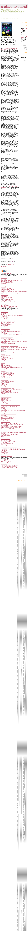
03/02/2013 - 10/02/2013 (22, 872)
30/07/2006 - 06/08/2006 (22, 562)
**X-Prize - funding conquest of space (9, 467)
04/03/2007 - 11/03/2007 (22, 591)
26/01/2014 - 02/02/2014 (22, 912)
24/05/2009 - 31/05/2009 (22, 689)
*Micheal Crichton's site (6, 310)
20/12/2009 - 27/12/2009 (22, 719)
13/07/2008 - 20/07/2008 (22, 645)
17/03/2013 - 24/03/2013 (22, 878)
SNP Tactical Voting (5, 436)
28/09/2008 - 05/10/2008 (22, 656)
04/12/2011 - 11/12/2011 (22, 810)
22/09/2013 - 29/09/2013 (22, 895)
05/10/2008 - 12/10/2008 (22, 657)
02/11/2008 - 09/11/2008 (22, 661)
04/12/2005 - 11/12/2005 (22, 530)
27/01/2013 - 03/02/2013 (22, 871)
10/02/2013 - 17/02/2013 (22, 873)
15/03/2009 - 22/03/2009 (22, 679)
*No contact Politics (5, 403)
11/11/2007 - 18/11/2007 (22, 615)
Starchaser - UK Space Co (7, 443)
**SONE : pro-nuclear (5, 439)
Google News (24, 474)
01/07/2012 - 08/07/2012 (22, 840)
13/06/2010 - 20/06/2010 (22, 745)
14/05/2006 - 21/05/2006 (22, 553)
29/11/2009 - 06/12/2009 (22, 716)
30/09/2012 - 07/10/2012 (22, 853)
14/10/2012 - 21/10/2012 (22, 855)
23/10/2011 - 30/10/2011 (22, 804)
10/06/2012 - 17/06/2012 (22, 837)
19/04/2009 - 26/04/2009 (22, 684)
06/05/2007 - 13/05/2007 (22, 599)
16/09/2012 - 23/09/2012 (22, 851)
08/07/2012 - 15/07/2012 (22, 841)
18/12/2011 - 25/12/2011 (22, 812)
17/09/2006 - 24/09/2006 (22, 568)
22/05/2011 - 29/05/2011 (22, 783)
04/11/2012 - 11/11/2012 (22, 858)
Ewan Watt (3, 332)
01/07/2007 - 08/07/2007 (22, 607)
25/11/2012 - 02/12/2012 (22, 861)
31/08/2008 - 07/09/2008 (22, 652)
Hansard (2, 356)
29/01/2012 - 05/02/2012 (22, 818)
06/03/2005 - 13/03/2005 (22, 499)
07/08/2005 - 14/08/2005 (22, 518)
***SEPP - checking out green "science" (9, 434)
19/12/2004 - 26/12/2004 (22, 488)
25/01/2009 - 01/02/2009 (22, 672)
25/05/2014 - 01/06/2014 (22, 926)
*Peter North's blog (5, 419)
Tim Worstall (3, 451)
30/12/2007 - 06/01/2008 (22, 622)
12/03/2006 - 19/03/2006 (22, 544)
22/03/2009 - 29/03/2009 (22, 680)
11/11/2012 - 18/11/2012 (22, 859)
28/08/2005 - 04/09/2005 (22, 521)
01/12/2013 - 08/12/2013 (22, 905)
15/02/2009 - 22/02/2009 (22, 675)
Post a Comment (10, 264)
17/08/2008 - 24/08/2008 (22, 650)
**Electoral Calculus (5, 329)
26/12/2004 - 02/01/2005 (22, 489)
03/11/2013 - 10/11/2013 (22, 901)
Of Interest (3, 408)
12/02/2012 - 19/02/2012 (22, 820)
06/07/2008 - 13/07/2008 (22, 644)
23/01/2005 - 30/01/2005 (22, 493)
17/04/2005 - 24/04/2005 (22, 505)
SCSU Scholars (22, 432)
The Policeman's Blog (5, 422)
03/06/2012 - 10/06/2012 (22, 836)
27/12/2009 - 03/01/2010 (22, 720)
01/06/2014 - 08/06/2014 (22, 927)
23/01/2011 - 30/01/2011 (22, 767)
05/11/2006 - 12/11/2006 (22, 575)
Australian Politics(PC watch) (7, 289)
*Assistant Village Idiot (6, 288)
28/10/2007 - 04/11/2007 (22, 613)
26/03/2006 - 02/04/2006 (22, 546)
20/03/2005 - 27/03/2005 (22, 501)
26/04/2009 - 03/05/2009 (22, 685)
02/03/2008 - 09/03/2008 (22, 631)
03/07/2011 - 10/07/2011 (22, 789)
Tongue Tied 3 (4, 453)
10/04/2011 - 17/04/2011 (22, 777)
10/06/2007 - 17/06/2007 (22, 604)
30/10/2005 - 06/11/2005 (22, 525)
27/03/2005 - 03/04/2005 (22, 502)
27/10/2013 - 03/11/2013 (22, 900)
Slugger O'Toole (4, 411)
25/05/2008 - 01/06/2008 (22, 638)
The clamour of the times (6, 307)
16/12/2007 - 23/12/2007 (22, 620)
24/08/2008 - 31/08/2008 (22, 651)
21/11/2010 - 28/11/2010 (22, 758)
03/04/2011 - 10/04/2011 (22, 776)
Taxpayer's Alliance (5, 445)
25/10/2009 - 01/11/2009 (22, 711)
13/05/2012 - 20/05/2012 (22, 833)
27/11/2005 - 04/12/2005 (22, 529)
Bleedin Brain (4, 296)
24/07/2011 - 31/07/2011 (22, 792)
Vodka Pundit (4, 464)
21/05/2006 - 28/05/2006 (22, 554)
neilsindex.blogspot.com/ (6, 273)
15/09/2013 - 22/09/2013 (22, 894)
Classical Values (4, 312)
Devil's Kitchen (4, 320)
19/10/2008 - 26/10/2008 (22, 659)
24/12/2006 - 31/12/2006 (22, 582)
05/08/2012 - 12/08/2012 (22, 845)
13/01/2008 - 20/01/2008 (22, 624)
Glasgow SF (3, 351)
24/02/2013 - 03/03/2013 (22, 875)
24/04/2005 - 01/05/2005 (22, 506)
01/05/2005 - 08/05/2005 (22, 507)
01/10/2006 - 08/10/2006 (22, 570)
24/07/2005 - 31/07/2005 (22, 516)
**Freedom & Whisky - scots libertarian (9, 346)
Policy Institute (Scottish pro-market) (9, 423)
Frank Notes (3, 340)
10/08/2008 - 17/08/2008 (22, 649)
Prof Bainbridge (19, 424)
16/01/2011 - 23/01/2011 (22, 766)
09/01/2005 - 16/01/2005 (22, 491)
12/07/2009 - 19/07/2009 (22, 696)
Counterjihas (3, 313)
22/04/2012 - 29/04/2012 (22, 830)
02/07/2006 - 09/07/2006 (22, 560)
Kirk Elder (3, 376)
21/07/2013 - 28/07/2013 (22, 886)
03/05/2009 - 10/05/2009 (22, 686)
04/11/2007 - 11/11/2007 (22, 614)
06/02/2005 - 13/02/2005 (22, 495)
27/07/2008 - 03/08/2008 (22, 647)
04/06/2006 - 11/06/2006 (22, 556)
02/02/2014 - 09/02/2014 (22, 913)
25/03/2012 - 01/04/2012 (22, 826)
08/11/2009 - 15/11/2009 (22, 713)
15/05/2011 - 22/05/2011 (22, 782)
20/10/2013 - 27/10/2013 (22, 899)
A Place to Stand (14, 7)
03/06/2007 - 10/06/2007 (22, 603)
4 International (4, 278)
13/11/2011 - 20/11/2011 (22, 807)
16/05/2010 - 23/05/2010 (22, 741)
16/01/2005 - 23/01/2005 (22, 492)
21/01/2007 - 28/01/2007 (22, 585)
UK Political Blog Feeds (6, 461)
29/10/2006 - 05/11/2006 (22, 574)
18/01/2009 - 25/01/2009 (22, 671)
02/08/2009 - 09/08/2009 (22, 699)
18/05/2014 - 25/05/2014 (22, 925)
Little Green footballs (5, 382)
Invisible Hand (4, 361)
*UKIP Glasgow (4, 459)
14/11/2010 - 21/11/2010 (22, 757)
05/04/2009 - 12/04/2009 (22, 682)
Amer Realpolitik (4, 286)
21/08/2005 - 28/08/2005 (22, 520)
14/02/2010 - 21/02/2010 (22, 727)
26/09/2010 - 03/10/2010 (22, 750)
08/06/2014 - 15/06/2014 (22, 928)
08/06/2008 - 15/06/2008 (22, 640)
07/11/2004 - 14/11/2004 (22, 481)
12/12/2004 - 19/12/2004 (22, 487)
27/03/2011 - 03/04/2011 (22, 775)
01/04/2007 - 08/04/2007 (22, 595)
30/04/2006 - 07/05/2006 (22, 551)
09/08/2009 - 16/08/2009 (22, 700)
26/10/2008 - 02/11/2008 (22, 660)
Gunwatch (3, 354)
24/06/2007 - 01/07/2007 (22, 606)
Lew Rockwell (4, 378)
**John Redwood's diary (6, 369)
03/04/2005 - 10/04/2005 (22, 503)
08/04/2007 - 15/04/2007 (22, 596)
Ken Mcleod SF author (6, 390)
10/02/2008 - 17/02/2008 (22, 628)
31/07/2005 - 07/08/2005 (22, 517)
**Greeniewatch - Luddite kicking (8, 352)
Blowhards (3, 298)
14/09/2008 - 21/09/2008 (22, 654)
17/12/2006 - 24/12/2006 (22, 581)
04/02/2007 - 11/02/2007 (22, 587)
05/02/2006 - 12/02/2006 (22, 539)
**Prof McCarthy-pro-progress (7, 388)
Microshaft (3, 393)
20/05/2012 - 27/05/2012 (22, 834)
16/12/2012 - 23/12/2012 (22, 865)
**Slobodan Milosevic (5, 435)
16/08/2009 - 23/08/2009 (22, 701)
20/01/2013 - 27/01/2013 (22, 870)
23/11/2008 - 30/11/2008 (22, 663)
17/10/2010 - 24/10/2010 (22, 753)
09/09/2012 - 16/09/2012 (22, 850)
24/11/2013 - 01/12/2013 (22, 904)
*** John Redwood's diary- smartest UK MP (10, 427)
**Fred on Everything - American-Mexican (10, 341)
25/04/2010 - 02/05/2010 (22, 738)
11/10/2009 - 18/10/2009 (22, 709)
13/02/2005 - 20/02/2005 (22, 496)
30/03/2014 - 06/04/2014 (22, 921)
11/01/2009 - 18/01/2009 (22, 670)
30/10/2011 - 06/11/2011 (22, 805)
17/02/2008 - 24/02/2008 (22, 629)
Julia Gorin (3, 371)
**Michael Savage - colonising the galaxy (10, 432)
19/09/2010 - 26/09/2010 (22, 749)
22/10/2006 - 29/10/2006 (22, 573)
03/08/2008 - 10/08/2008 (22, 648)
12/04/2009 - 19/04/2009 (22, 683)
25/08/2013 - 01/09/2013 (22, 891)
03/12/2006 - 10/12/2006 (22, 579)
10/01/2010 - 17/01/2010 (22, 722)
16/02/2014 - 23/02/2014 (22, 915)
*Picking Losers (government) (7, 417)
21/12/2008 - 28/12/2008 (22, 667)
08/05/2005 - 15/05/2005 (22, 508)
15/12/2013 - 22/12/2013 (22, 907)
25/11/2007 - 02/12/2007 (22, 617)
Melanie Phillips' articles (6, 391)
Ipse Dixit (3, 363)
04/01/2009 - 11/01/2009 (22, 669)
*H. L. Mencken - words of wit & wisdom (9, 392)
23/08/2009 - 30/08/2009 (22, 702)
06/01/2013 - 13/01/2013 (22, 868)
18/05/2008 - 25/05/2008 (22, 637)
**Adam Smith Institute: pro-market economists (11, 280)
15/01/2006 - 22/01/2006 (22, 536)
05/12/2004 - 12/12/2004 (22, 486)
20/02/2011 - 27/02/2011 (22, 770)
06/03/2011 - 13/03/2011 (22, 772)
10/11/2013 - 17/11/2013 (22, 902)
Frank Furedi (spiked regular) (7, 339)
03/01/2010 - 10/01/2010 (22, 721)
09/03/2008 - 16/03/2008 (22, 632)
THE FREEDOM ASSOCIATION (8, 343)
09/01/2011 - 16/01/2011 (22, 765)
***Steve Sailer (4, 442)
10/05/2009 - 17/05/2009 (22, 687)
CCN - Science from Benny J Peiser (9, 306)
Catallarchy (3, 304)
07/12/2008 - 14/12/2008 (22, 665)
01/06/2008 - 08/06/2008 (22, 639)
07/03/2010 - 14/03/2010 (22, 730)
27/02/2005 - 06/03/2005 (22, 498)
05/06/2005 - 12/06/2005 (22, 512)
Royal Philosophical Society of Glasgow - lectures (12, 430)
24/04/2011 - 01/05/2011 (22, 779)
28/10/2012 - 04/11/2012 (22, 857)
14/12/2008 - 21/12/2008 (22, 666)
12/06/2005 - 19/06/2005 (22, 513)
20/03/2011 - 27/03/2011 (22, 774)
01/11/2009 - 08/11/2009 (22, 712)
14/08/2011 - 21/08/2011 (22, 795)
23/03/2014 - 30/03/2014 (22, 920)
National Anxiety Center (6, 400)
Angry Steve (3, 287)
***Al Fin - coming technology (7, 282)
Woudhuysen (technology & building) (9, 466)
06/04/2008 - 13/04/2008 (22, 636)
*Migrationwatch (4, 394)
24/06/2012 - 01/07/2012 (22, 839)
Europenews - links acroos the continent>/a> (11, 331)
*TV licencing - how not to (6, 456)
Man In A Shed (4, 384)
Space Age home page (6, 440)
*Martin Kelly (3, 386)
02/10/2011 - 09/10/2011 (22, 801)
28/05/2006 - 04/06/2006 (22, 555)
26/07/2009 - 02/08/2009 (22, 698)
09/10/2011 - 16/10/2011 (22, 802)
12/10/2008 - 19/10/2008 (22, 658)
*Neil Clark (3, 401)
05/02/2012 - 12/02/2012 (22, 819)
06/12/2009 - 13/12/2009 (22, 717)
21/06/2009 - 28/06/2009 (22, 693)
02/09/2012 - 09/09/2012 (22, 849)
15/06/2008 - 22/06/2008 (22, 641)
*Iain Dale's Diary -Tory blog (7, 358)
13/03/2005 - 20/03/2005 (22, 500)
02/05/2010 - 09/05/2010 (22, 739)
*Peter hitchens (4, 416)
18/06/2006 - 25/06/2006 (22, 558)
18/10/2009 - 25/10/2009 (22, 710)
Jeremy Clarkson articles (6, 366)
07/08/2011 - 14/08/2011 (22, 794)
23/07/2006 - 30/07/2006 (22, 561)
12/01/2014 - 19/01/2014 (22, 910)
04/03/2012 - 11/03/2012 (22, 823)
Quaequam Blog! (4, 425)
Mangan (2, 383)
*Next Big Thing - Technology (7, 402)
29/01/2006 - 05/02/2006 (22, 538)
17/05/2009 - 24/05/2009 (22, 688)
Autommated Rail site (5, 290)
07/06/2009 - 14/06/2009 (22, 691)
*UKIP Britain (4, 460)
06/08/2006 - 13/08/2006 (22, 563)
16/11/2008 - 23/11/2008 (22, 662)
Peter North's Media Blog (6, 420)
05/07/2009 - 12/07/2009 (22, 695)
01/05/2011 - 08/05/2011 (22, 780)
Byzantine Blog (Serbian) (6, 300)
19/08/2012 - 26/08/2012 (22, 847)
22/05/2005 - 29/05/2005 (22, 510)
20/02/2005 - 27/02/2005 (22, 497)
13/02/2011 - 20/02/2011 (22, 769)
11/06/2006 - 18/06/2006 (22, 557)
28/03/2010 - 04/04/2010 (22, 733)
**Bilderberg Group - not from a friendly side (10, 293)
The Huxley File (4, 357)
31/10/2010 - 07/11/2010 (22, 755)
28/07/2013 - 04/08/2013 (22, 887)
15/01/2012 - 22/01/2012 (22, 816)
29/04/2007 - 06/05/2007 (22, 598)
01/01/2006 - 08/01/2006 (22, 534)
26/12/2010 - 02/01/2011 (22, 763)
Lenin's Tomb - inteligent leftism (8, 377)
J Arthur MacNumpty (5, 365)
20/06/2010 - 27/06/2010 (22, 746)
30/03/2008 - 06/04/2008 (22, 635)
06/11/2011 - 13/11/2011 (22, 806)
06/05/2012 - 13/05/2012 (22, 832)
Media (9, 258)
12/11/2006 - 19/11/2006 (22, 576)
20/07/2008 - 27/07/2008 (22, 646)
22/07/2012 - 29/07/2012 (22, 843)
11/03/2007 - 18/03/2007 (22, 592)
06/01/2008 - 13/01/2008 (22, 623)
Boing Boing (3, 299)
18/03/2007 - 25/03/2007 (22, 593)
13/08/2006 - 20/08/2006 (22, 564)
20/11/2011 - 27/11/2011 (22, 808)
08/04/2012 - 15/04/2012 (22, 828)
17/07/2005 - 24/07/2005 (22, 515)
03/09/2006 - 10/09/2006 (22, 566)
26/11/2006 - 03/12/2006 (22, 578)
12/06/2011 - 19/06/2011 (22, 786)
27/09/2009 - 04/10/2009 (22, 707)
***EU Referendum (5, 330)
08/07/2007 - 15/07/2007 (22, 609)
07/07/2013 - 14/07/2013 (22, 884)
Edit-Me (25, 475)
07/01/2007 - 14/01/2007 (22, 583)
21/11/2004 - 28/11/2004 (22, 484)
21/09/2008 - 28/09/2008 (22, 655)
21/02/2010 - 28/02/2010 (22, 728)
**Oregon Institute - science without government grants (13, 410)
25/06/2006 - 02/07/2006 (22, 559)
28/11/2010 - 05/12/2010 (22, 759)
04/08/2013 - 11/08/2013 (22, 888)
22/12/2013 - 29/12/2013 (22, 908)
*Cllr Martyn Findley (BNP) (7, 337)
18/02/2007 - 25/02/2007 (22, 589)
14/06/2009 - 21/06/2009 (22, 692)
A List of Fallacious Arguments (7, 381)
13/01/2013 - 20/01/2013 (22, 869)
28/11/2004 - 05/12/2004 (22, 485)
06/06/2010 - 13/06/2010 (22, 744)
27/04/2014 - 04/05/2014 (22, 922)
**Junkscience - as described (7, 373)
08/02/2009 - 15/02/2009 (22, 674)
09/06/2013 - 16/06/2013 (22, 880)
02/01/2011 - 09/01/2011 (22, 764)
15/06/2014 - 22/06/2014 (22, 929)
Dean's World (4, 318)
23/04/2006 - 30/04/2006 (22, 550)
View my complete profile (25, 48)
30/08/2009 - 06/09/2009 (22, 703)
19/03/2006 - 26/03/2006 (22, 545)
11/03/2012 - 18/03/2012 (22, 824)
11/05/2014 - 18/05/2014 (22, 924)
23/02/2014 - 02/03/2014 (22, 916)
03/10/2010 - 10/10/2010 (22, 751)
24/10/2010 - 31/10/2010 (22, 754)
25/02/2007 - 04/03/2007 (22, 590)
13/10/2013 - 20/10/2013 (22, 898)
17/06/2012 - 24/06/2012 (22, 838)
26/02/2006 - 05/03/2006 (22, 542)
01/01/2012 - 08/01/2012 (22, 814)
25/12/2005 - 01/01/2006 (22, 533)
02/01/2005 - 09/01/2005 (22, 490)
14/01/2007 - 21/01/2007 (22, 584)
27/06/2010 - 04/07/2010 (22, 747)
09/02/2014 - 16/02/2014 (22, 914)
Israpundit (3, 360)
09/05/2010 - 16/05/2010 (22, 740)
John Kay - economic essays (7, 374)
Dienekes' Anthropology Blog (7, 322)
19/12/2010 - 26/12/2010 (22, 762)
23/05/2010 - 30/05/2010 (22, 742)
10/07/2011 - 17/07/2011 (22, 790)
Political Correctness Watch (7, 418)
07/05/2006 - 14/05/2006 (22, 552)
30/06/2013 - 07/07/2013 (22, 883)
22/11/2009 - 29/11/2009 (22, 715)
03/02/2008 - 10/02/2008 (22, 627)
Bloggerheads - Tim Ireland (7, 297)
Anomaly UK (3, 283)
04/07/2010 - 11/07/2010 (22, 748)
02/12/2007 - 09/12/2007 (22, 618)
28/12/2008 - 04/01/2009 (22, 668)
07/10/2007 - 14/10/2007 (22, 610)
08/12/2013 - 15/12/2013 (22, 906)
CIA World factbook (5, 305)
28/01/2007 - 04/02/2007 (22, 586)
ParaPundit (3, 415)
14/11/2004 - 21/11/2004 (22, 483)
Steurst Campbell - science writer (8, 301)
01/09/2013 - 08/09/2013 (22, 892)
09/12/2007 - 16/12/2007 (22, 619)
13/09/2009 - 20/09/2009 (22, 705)
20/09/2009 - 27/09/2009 (22, 706)
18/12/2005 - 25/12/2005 (22, 532)
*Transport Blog (4, 454)
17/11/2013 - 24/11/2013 (22, 903)
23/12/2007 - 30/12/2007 (22, 621)
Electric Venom (4, 327)
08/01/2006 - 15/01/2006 (22, 535)
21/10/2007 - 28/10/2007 (22, 612)
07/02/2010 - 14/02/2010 (22, 726)
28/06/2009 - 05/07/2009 (22, 694)
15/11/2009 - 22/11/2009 (22, 714)
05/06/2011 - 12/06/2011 (22, 785)
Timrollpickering (4, 452)
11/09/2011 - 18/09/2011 (22, 798)
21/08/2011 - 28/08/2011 (22, 796)
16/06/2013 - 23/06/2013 (22, 881)
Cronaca (2, 314)
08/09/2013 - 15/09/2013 (22, 893)
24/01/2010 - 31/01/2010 (22, 724)
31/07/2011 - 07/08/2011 (22, 793)
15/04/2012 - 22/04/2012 (22, 829)
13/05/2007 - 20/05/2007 (22, 600)
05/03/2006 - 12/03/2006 (22, 543)
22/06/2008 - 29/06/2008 (22, 642)
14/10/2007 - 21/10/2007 (22, 611)
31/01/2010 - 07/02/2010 (22, 725)
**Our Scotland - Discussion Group (8, 414)
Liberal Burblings (4, 380)
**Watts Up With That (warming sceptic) (9, 465)
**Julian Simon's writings (6, 372)
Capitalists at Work (5, 303)
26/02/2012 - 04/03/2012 (22, 822)
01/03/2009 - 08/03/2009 (22, 677)
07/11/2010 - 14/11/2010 (22, 756)
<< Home (3, 266)
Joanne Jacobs (4, 368)
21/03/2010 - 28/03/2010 (22, 732)
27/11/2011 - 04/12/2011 (22, 809)
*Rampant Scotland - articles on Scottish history (11, 426)
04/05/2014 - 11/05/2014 (22, 923)
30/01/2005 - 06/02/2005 (22, 494)
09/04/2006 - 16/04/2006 (22, 548)
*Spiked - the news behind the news (9, 441)
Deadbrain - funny (5, 317)
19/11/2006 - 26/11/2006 (22, 577)
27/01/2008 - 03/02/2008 (22, 626)
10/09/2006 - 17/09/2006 (22, 567)
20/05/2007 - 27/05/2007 (22, 601)
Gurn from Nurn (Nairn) (6, 355)
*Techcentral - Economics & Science (9, 447)
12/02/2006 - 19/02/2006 (22, 540)
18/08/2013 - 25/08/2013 (22, 890)
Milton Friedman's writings (6, 397)
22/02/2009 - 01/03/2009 (22, 676)
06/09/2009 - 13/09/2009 (22, 704)
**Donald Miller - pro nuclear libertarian (9, 396)
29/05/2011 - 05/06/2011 (22, 784)
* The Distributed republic (6, 324)
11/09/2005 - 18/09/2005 (22, 522)
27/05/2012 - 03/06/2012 (22, 835)
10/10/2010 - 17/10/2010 (22, 752)
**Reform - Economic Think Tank (8, 428)
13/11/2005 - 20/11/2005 (22, 527)
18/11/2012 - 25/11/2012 (22, 860)
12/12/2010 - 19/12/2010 (22, 761)
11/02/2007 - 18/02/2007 (22, 588)
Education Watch (4, 325)
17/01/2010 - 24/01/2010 (22, 723)
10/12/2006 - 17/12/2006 (22, 580)
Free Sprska (3, 344)
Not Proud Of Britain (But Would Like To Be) (10, 405)
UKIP (12, 258)
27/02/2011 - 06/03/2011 (22, 771)
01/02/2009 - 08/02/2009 (22, 673)
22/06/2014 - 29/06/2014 (22, 930)
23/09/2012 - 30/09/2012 (22, 852)
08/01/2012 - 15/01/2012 (22, 815)
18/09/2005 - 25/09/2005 (22, 523)
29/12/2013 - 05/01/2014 (22, 909)
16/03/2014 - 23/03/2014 (22, 919)
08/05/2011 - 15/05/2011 (22, 781)
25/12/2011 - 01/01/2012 (22, 813)
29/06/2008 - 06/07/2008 (22, 643)
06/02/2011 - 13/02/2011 (22, 768)
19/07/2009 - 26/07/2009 (22, 697)
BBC (6, 258)
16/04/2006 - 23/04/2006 (22, 549)
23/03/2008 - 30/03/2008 (22, 634)
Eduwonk (3, 326)
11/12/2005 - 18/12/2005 (22, 531)
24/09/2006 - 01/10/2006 (22, 569)
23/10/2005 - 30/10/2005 (22, 524)
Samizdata (3, 431)
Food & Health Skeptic (6, 338)
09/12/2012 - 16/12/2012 (22, 864)
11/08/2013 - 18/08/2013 (22, 889)
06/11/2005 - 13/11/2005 (22, 526)
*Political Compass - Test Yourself (8, 424)
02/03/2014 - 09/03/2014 (22, 917)
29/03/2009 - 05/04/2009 (22, 681)
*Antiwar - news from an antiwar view (9, 284)
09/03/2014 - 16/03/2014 (22, 918)
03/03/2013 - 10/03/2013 (22, 876)
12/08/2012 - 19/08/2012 (22, 846)
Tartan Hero (3, 444)
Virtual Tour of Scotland (6, 462)
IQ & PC (2, 364)
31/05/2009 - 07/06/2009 (22, 690)
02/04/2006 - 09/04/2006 (22, 547)
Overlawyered (4, 413)
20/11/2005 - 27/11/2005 (22, 528)
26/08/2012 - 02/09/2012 (22, 848)
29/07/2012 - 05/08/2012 (22, 844)
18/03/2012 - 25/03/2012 (22, 825)
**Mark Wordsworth (5, 385)
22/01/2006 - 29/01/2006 (22, 537)
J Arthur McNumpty (5, 398)
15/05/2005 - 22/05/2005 (22, 509)
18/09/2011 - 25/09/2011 (22, 799)
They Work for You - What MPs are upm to (10, 448)
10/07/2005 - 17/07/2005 (22, 514)
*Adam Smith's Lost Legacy (7, 281)
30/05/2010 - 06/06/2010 (22, 743)
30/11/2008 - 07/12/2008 (22, 664)
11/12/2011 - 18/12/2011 (22, 811)
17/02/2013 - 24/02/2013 (22, 874)
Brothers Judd (9, 299)
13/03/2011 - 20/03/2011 (22, 773)
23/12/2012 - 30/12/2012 (22, 866)
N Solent (2, 437)
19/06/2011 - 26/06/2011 (22, 787)
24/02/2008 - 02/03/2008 (22, 630)
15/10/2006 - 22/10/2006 (22, 572)
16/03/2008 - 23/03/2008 (22, 633)
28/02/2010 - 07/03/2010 (22, 729)
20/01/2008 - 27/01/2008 (22, 625)
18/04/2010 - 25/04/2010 (22, 737)
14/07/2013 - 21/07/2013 (22, 885)
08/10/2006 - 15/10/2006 (22, 571)
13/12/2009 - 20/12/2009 (22, 718)
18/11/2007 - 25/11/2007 (22, 616)
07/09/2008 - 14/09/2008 (22, 653)
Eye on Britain (4, 333)
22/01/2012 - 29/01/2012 (22, 817)
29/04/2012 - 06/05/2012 (22, 831)
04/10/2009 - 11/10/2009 (22, 708)
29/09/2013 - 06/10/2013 (22, 896)
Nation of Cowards (5, 399)
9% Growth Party (4, 279)
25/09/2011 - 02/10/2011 (22, 800)
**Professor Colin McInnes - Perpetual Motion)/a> (12, 389)
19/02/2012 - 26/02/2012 (22, 821)
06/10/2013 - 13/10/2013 (22, 897)
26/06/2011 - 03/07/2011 (22, 788)
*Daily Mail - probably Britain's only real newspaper (12, 315)
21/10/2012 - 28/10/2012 (22, 856)
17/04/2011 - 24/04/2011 (22, 778)
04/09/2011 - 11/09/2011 (22, 797)
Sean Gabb (3, 433)
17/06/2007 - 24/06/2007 (22, 605)
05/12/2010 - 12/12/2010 (22, 760)
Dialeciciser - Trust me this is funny (8, 321)
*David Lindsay (4, 316)
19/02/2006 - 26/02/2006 (22, 541)
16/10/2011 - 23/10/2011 (22, 803)
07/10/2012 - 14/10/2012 (22, 854)
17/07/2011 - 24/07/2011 (22, 791)
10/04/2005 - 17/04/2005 (22, 504)
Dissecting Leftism (5, 323)
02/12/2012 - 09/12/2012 (22, 863)
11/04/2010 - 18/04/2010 (22, 736)
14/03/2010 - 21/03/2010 (22, 731)
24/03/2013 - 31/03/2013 (22, 879)
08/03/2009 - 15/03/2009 (22, 678)
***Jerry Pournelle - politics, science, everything (11, 367)
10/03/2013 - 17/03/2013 (22, 877)
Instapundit (3, 359)
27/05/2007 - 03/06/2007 (22, 602)
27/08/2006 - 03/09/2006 (22, 565)
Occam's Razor (4, 407)
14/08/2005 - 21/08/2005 (22, 519)
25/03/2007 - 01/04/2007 (22, 594)
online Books (3, 409)
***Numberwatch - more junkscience (9, 406)
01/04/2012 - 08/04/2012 (22, 827)
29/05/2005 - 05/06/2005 (22, 511)
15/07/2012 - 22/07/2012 (22, 842)
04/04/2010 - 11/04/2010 (22, 734)
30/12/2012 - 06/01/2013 (22, 867)
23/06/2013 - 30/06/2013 (22, 882)
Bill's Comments (4, 295)
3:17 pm (11, 261)
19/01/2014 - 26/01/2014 (22, 911)
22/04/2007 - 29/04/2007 (22, 597)
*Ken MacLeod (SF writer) (6, 375)
